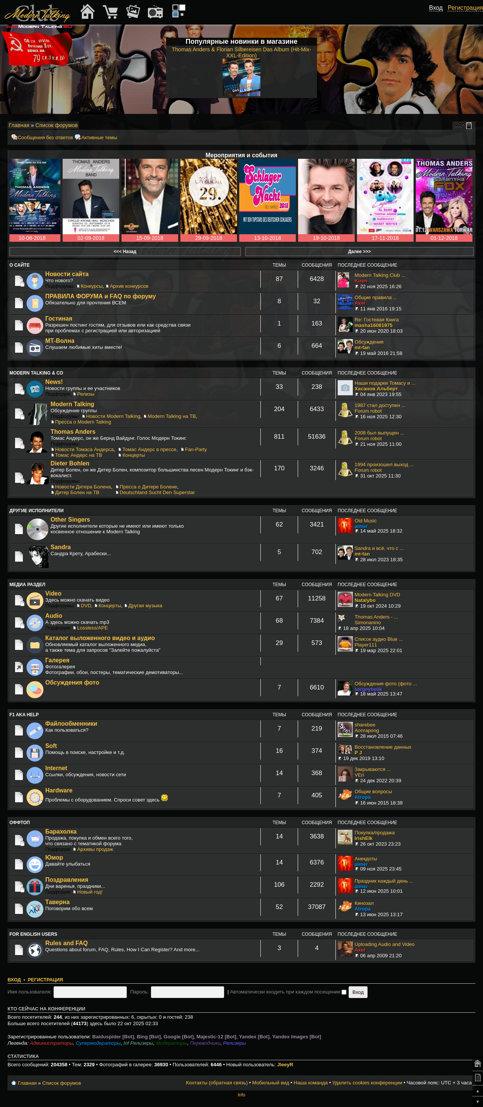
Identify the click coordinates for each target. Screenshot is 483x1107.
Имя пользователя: (30, 992)
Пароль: (139, 992)
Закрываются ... (373, 769)
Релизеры (234, 1043)
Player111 (366, 645)
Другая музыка (145, 605)
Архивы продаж (95, 849)
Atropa (363, 797)
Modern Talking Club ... (380, 275)
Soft (51, 746)
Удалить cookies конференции (367, 1083)
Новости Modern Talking (113, 416)
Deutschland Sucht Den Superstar (157, 492)
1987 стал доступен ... (380, 405)
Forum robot (368, 411)
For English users (33, 934)
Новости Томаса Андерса (84, 449)
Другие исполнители (36, 510)
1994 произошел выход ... (384, 464)
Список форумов (56, 125)
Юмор (54, 857)
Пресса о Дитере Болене (148, 487)
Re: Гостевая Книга (377, 319)
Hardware (58, 790)
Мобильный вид (470, 125)
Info (241, 1095)
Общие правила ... (376, 297)
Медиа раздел (27, 584)
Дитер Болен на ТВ (77, 492)
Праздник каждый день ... (384, 881)
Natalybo (365, 600)
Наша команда (311, 1083)
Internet (56, 768)
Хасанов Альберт (376, 389)
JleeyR (285, 1064)
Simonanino (368, 622)
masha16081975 (373, 325)
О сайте (19, 265)
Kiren (361, 281)
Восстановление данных (383, 747)
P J (358, 752)
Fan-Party (196, 449)
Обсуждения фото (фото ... (386, 683)
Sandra (61, 547)
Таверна (57, 902)
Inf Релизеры (138, 1043)
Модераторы (171, 1043)
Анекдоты (366, 858)
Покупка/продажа (375, 832)
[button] (438, 16)
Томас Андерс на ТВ (78, 455)
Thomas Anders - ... (376, 617)
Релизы (85, 394)
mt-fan (362, 347)
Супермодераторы (98, 1043)
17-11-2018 (385, 238)
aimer (361, 526)
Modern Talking (72, 404)
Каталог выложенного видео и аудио (100, 638)
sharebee (365, 725)
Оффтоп (19, 822)
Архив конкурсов (129, 286)
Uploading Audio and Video (385, 944)
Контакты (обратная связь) (217, 1083)
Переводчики (205, 1043)
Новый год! (89, 892)
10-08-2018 (32, 238)
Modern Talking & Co (36, 373)
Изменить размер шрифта (459, 125)
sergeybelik (368, 689)
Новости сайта (67, 274)
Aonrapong (367, 730)
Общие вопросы (373, 791)
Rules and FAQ (66, 943)
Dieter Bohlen (70, 463)
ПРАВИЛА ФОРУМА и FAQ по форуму (100, 296)
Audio (53, 616)
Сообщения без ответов (45, 137)
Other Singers (70, 519)
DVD (86, 605)
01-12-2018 (444, 238)
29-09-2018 (208, 238)
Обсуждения (369, 342)
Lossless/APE (92, 628)
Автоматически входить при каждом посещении (288, 992)
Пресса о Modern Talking (83, 422)
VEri (359, 775)
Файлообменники (71, 723)
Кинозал (364, 903)
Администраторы (51, 1043)
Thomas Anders (73, 431)
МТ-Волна (59, 341)
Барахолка (61, 831)
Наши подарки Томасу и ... (385, 383)
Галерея (57, 660)
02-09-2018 (91, 238)
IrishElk (364, 838)
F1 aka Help (24, 714)
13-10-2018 (267, 238)
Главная (19, 125)
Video (53, 593)
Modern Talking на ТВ (172, 416)
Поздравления (66, 880)
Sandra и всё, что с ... (379, 548)
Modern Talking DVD (377, 594)
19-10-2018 (326, 238)
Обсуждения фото (72, 682)
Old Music (366, 521)
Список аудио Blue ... (379, 639)
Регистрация (45, 980)
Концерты (133, 455)
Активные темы (99, 137)
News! (54, 382)
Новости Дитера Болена (83, 487)
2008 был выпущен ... (380, 433)
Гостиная (58, 318)
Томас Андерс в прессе (149, 449)
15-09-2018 (149, 238)
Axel (360, 303)
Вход (14, 980)
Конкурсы (92, 286)
